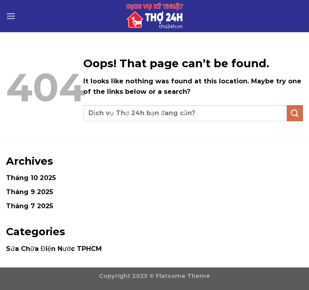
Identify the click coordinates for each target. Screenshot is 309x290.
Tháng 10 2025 (31, 178)
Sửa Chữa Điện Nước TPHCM (54, 249)
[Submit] (295, 113)
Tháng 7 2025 (29, 206)
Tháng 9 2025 (29, 192)
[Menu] (11, 16)
